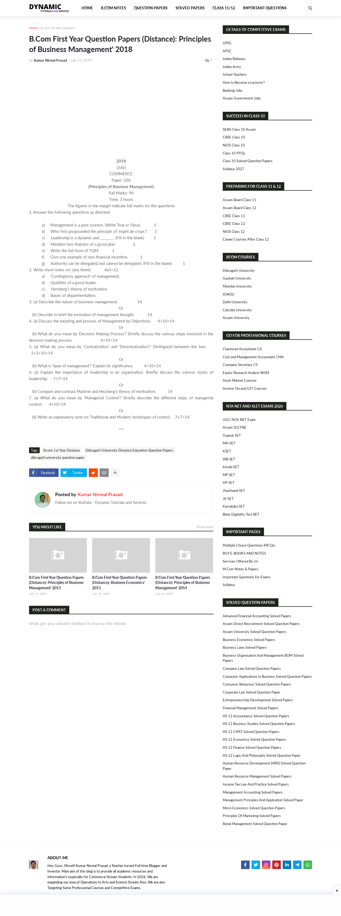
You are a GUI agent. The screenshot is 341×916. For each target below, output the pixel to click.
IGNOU (228, 294)
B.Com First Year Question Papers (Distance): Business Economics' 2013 (119, 582)
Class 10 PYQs (234, 153)
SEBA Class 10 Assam (239, 129)
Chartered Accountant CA (242, 349)
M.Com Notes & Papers (240, 569)
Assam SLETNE (234, 427)
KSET (227, 451)
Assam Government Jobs (242, 98)
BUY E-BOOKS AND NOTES (244, 553)
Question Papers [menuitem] (151, 8)
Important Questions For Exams (246, 577)
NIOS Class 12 (234, 231)
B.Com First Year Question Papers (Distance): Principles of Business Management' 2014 (182, 582)
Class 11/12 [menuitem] (224, 8)
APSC (227, 51)
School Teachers (235, 74)
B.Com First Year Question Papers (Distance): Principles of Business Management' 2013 (56, 582)
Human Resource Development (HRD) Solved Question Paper (264, 766)
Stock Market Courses (240, 380)
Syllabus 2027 (233, 169)
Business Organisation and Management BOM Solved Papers (263, 658)
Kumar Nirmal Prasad (100, 494)
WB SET (229, 459)
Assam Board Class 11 (239, 200)
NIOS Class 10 (234, 145)
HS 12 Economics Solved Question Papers (254, 739)
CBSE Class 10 (234, 137)
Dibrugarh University (239, 270)
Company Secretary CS (240, 365)
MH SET (229, 443)
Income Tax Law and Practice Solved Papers (256, 784)
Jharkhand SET (234, 490)
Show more (204, 527)
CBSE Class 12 (234, 223)
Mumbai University (237, 286)
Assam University (236, 318)
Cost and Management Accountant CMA (253, 357)
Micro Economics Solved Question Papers (254, 808)
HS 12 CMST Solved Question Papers (251, 732)
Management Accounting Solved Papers (253, 792)
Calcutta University (237, 310)
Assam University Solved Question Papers (254, 632)
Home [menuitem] (87, 8)
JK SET (228, 498)
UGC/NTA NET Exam (239, 419)
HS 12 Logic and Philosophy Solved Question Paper (262, 755)
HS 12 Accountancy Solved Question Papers (256, 716)
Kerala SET (231, 467)
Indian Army (232, 67)
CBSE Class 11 (234, 216)
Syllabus (229, 585)
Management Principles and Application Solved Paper (263, 800)
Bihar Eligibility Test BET (241, 514)
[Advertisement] (121, 107)
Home (33, 28)
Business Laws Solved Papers (245, 647)
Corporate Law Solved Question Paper (251, 692)
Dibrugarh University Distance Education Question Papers (129, 450)
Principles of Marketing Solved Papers (252, 816)
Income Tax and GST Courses (245, 388)
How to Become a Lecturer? (244, 82)
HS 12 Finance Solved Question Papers (252, 747)
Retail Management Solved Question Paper (255, 824)
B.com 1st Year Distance (58, 28)
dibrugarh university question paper (57, 457)
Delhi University (235, 302)
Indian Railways (234, 59)
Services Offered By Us (240, 561)
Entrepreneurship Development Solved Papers (258, 700)
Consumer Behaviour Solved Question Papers (257, 684)
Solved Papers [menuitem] (190, 8)
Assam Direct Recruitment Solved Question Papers (261, 624)
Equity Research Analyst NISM (246, 373)
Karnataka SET (234, 506)
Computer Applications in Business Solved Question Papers (267, 676)
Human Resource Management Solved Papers (257, 776)
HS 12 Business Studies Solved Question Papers (259, 724)
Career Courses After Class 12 (246, 239)
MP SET (229, 475)
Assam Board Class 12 (239, 208)
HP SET (228, 482)
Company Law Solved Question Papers (252, 668)
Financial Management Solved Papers (250, 708)
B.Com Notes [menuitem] (113, 8)
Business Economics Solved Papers (249, 640)
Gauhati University (237, 278)
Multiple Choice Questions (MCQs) (249, 545)
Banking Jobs (232, 90)
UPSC (227, 43)
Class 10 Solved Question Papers (248, 161)
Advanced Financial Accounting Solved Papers (257, 616)
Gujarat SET (232, 435)
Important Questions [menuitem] (265, 8)
